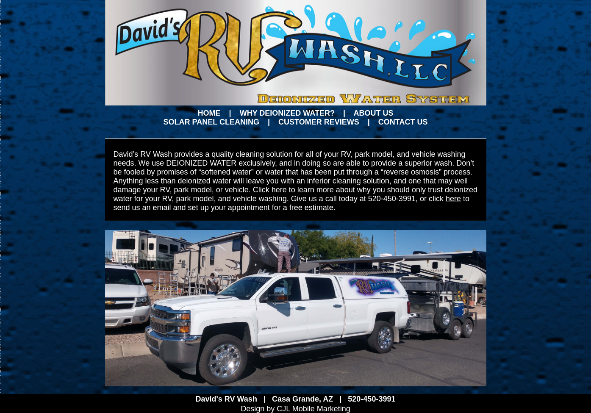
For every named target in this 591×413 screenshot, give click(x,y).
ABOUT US (373, 113)
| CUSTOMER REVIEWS (309, 122)
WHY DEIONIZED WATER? (287, 113)
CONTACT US (403, 122)
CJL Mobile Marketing (312, 409)
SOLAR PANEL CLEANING (211, 122)
